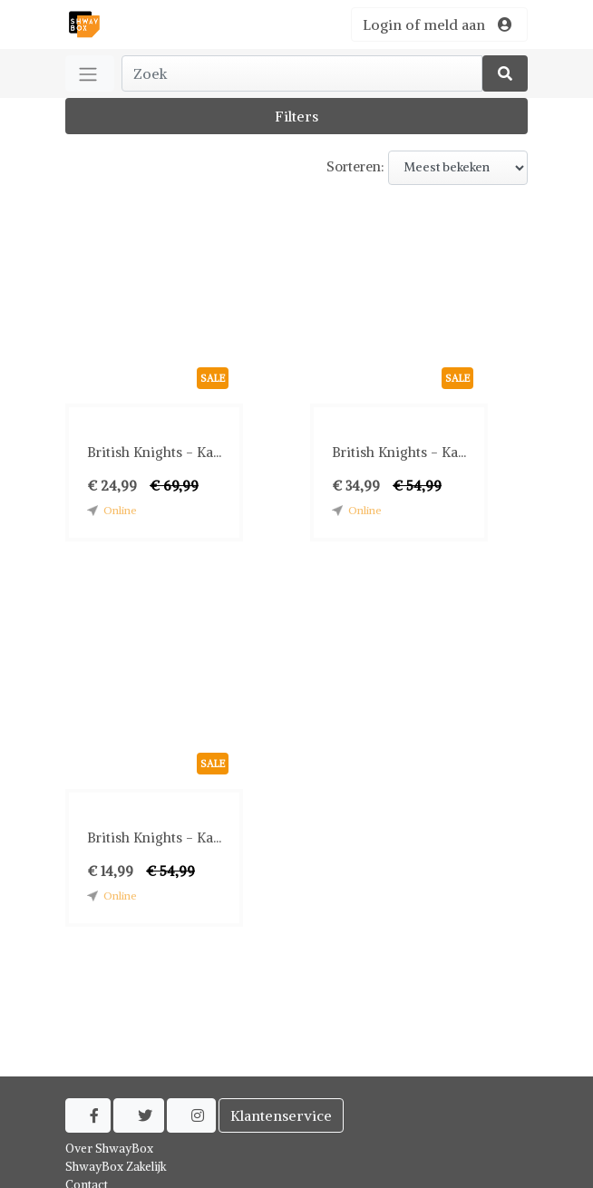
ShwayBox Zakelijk (116, 1166)
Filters (296, 116)
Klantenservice (281, 1115)
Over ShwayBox (109, 1148)
